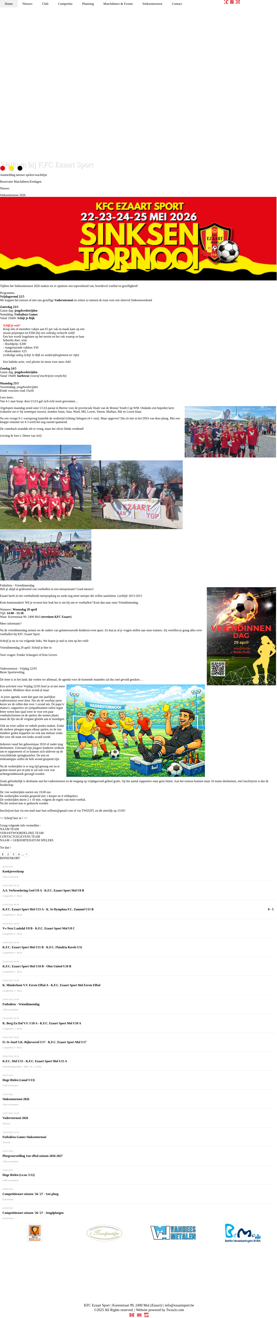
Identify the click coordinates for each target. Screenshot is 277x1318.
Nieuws (28, 4)
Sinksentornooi (152, 4)
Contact (177, 4)
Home (9, 4)
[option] (34, 1233)
